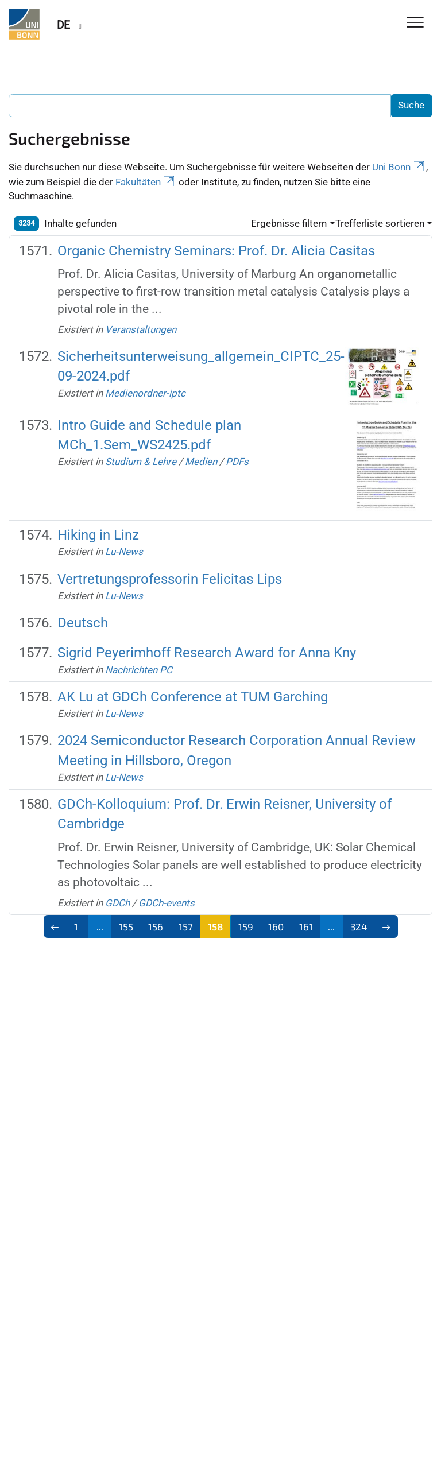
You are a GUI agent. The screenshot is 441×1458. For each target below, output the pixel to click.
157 (186, 926)
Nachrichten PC (138, 670)
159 (245, 926)
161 (306, 926)
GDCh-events (166, 903)
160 (276, 926)
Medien (201, 461)
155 (126, 926)
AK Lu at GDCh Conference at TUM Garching (192, 697)
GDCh (117, 903)
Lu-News (124, 551)
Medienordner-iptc (145, 393)
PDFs (237, 461)
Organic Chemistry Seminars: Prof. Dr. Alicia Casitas (216, 251)
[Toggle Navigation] (415, 23)
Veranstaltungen (140, 329)
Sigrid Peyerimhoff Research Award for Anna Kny (206, 653)
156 (155, 926)
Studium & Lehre (140, 461)
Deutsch (82, 623)
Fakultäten (145, 182)
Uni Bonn (399, 167)
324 (358, 926)
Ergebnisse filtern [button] (289, 223)
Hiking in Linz (98, 535)
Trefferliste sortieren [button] (379, 223)
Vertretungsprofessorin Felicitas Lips (169, 579)
